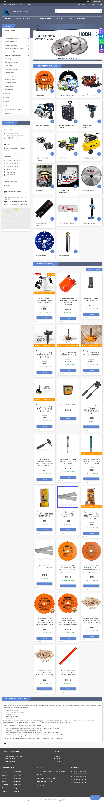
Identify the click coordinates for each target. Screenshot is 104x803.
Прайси (59, 18)
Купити (44, 318)
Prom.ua (62, 799)
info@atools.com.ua (12, 166)
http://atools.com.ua (12, 163)
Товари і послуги (22, 18)
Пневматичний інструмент (13, 52)
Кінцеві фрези (64, 255)
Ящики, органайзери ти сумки (14, 48)
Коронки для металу (66, 223)
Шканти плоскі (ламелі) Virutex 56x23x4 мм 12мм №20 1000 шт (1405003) (44, 673)
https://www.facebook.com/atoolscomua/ (17, 202)
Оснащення (40, 95)
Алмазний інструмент (67, 95)
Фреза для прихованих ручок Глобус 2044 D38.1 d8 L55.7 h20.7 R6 (44, 514)
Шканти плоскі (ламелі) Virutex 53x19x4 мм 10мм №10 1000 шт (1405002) (91, 620)
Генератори (63, 158)
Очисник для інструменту (13, 69)
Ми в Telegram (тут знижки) (13, 109)
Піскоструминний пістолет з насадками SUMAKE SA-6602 (44, 300)
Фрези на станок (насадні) (13, 55)
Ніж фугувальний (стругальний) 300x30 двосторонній (44, 568)
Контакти (81, 18)
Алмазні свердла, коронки (13, 76)
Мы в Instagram (9, 113)
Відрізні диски (41, 255)
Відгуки (7, 97)
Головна (7, 18)
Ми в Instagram (10, 758)
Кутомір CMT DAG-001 (68, 405)
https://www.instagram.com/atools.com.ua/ (17, 197)
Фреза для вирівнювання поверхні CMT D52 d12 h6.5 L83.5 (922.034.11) (68, 353)
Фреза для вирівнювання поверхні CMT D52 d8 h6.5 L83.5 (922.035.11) (91, 353)
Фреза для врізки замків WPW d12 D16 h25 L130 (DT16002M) (68, 461)
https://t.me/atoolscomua (19, 204)
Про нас (69, 18)
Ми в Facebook (10, 761)
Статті (6, 105)
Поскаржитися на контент (51, 801)
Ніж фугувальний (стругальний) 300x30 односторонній (68, 514)
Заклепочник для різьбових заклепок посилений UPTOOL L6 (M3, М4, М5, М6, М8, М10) (91, 409)
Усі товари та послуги (93, 269)
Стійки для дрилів (89, 223)
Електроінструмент (42, 125)
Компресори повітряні (90, 158)
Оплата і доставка (43, 18)
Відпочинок (40, 190)
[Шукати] (100, 11)
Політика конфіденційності (68, 801)
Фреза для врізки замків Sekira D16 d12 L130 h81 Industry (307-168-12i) (91, 461)
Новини (7, 101)
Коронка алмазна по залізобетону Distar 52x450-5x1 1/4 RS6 (68, 673)
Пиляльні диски (88, 190)
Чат (95, 797)
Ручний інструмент (89, 95)
